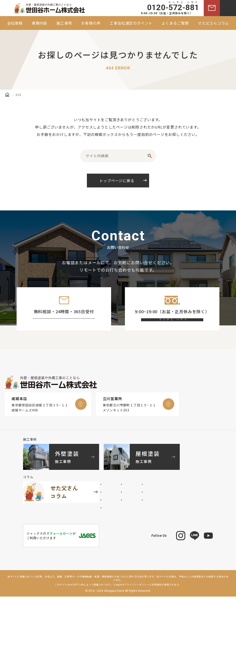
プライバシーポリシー (136, 634)
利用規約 (157, 634)
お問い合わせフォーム (68, 326)
